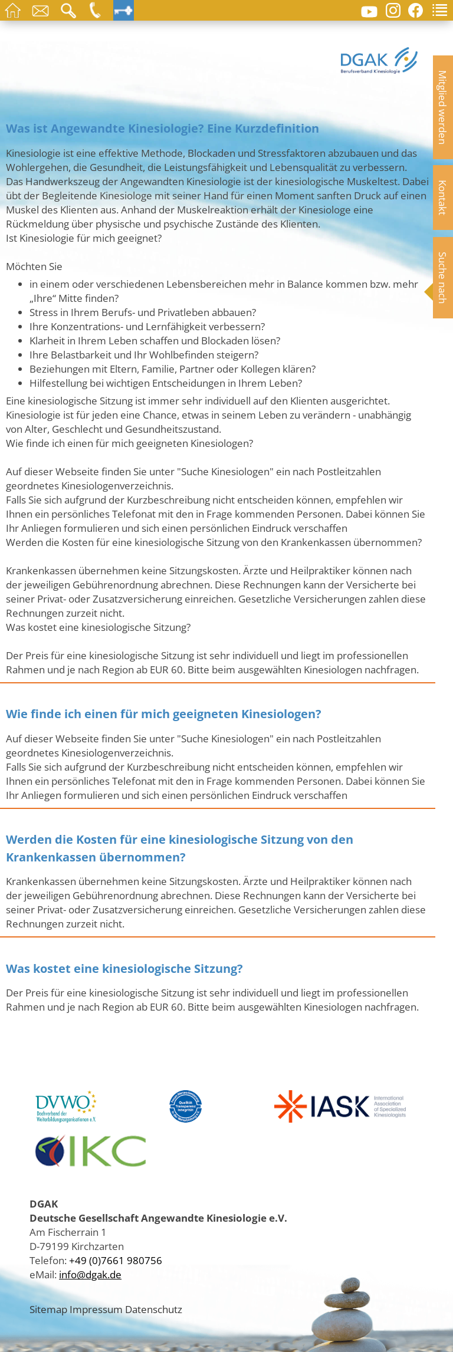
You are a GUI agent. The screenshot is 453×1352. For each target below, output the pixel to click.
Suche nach (443, 278)
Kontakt (443, 197)
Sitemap (48, 1309)
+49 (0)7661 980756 (115, 1260)
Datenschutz (153, 1309)
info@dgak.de (90, 1274)
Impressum (96, 1309)
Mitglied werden (443, 107)
